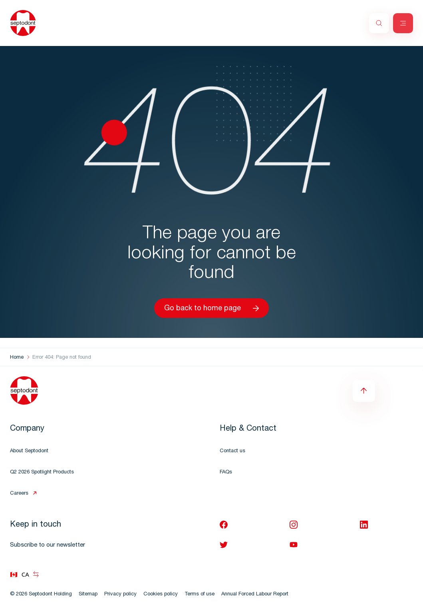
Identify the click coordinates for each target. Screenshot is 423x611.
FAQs (226, 472)
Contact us (232, 451)
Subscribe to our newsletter (47, 545)
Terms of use (199, 594)
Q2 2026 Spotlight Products (42, 472)
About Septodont (29, 451)
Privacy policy (120, 594)
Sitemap (88, 594)
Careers (19, 493)
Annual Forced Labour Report (254, 594)
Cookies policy (160, 594)
